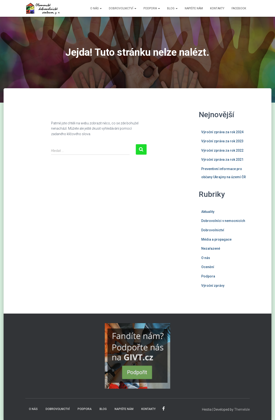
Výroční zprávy (212, 285)
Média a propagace (216, 239)
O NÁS (96, 8)
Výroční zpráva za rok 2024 (222, 132)
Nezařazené (210, 248)
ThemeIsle (242, 409)
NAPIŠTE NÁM (194, 8)
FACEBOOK (239, 8)
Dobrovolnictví (212, 230)
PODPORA (151, 8)
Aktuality (207, 212)
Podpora (208, 276)
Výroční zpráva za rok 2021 (222, 159)
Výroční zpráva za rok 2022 (222, 150)
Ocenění (207, 267)
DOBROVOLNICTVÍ (122, 8)
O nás (205, 258)
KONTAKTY (217, 8)
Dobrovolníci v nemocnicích (223, 221)
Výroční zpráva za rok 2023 (222, 141)
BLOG (172, 8)
